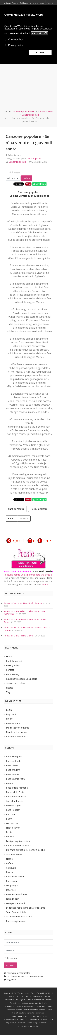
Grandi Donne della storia (19, 916)
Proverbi (10, 836)
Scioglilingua (12, 885)
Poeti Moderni (13, 769)
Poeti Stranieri (13, 774)
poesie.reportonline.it (38, 1003)
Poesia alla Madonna (16, 894)
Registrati (11, 714)
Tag (8, 692)
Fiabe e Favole (13, 827)
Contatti (10, 669)
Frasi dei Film (12, 898)
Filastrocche (12, 823)
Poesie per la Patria (16, 778)
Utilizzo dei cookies (15, 683)
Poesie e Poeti (13, 761)
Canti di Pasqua (16, 508)
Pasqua (10, 872)
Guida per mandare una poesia (21, 678)
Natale (9, 858)
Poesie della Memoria (17, 787)
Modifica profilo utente (17, 727)
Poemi (9, 818)
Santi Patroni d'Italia (16, 912)
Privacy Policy (12, 665)
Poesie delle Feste (15, 792)
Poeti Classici (12, 765)
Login (9, 709)
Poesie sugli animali (16, 921)
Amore (9, 783)
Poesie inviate (13, 723)
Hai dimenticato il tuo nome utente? (23, 976)
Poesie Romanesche (16, 796)
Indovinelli (11, 889)
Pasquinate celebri (15, 876)
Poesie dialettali (39, 508)
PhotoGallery (12, 674)
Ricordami (12, 958)
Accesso (10, 965)
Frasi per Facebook (15, 903)
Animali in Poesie (14, 801)
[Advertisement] (28, 79)
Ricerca (9, 687)
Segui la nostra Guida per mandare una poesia (28, 574)
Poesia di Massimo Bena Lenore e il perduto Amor (26, 620)
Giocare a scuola (14, 854)
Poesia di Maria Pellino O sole (18, 635)
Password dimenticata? (17, 972)
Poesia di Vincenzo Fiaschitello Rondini (23, 603)
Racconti (10, 814)
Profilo (9, 718)
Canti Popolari (34, 158)
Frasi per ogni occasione (18, 841)
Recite (9, 832)
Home (9, 656)
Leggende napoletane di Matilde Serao (25, 907)
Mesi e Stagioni (13, 805)
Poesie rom (11, 881)
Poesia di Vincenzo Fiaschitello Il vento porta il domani (27, 629)
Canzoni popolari (17, 161)
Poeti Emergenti (14, 661)
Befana (9, 863)
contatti (46, 584)
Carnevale (11, 867)
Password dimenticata (17, 736)
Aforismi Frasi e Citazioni (18, 845)
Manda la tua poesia (16, 732)
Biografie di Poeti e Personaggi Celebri (25, 849)
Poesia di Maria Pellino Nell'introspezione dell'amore (24, 612)
